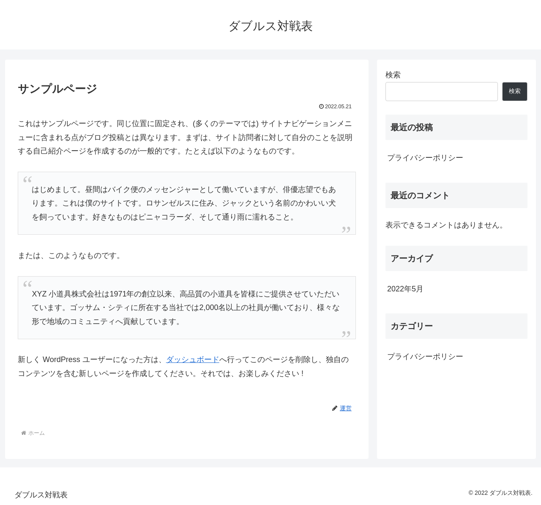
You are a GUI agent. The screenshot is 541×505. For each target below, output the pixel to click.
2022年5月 (405, 289)
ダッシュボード (192, 359)
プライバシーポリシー (425, 158)
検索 (393, 75)
